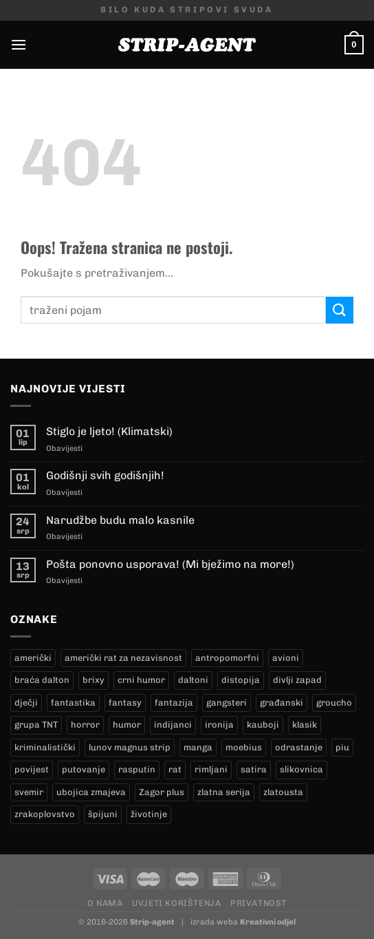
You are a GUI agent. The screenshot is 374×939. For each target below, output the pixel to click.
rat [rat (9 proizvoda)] (175, 769)
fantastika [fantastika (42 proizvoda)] (73, 702)
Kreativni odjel (268, 922)
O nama (105, 903)
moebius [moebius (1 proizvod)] (244, 747)
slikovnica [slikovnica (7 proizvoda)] (301, 769)
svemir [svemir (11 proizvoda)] (28, 792)
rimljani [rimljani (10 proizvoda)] (211, 769)
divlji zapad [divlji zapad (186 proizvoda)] (297, 680)
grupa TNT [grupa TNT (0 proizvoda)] (36, 724)
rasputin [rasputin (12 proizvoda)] (136, 769)
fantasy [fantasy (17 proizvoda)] (125, 702)
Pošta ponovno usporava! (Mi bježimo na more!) (170, 564)
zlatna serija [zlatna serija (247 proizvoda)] (223, 792)
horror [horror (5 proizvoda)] (85, 724)
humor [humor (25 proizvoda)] (127, 724)
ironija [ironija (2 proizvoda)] (219, 724)
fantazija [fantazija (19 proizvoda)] (174, 702)
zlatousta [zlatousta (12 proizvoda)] (283, 792)
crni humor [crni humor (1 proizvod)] (141, 680)
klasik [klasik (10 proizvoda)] (304, 724)
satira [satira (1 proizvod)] (254, 769)
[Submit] (339, 310)
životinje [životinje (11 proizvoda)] (149, 814)
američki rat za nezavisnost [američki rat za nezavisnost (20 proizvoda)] (123, 658)
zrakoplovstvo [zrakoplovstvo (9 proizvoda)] (44, 814)
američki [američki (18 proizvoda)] (33, 658)
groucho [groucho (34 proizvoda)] (334, 702)
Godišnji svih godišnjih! (105, 475)
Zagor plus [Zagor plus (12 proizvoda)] (161, 792)
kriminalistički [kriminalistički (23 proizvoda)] (45, 747)
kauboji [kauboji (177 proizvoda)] (263, 724)
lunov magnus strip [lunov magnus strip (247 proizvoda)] (129, 747)
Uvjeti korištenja (176, 903)
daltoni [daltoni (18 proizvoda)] (193, 680)
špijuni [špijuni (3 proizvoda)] (103, 814)
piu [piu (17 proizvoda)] (342, 747)
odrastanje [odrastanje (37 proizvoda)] (298, 747)
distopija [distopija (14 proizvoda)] (240, 680)
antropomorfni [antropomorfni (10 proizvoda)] (227, 658)
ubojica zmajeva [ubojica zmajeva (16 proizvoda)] (91, 792)
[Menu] (18, 44)
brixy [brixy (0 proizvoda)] (93, 680)
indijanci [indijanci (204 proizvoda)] (173, 724)
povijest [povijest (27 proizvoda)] (31, 769)
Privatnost (258, 903)
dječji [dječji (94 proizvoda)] (26, 702)
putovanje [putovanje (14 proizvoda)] (83, 769)
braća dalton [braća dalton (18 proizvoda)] (41, 680)
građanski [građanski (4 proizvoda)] (281, 702)
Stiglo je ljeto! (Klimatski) (109, 431)
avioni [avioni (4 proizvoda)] (285, 658)
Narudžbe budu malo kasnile (120, 520)
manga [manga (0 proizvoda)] (198, 747)
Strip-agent (152, 922)
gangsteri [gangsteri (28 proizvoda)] (226, 702)
